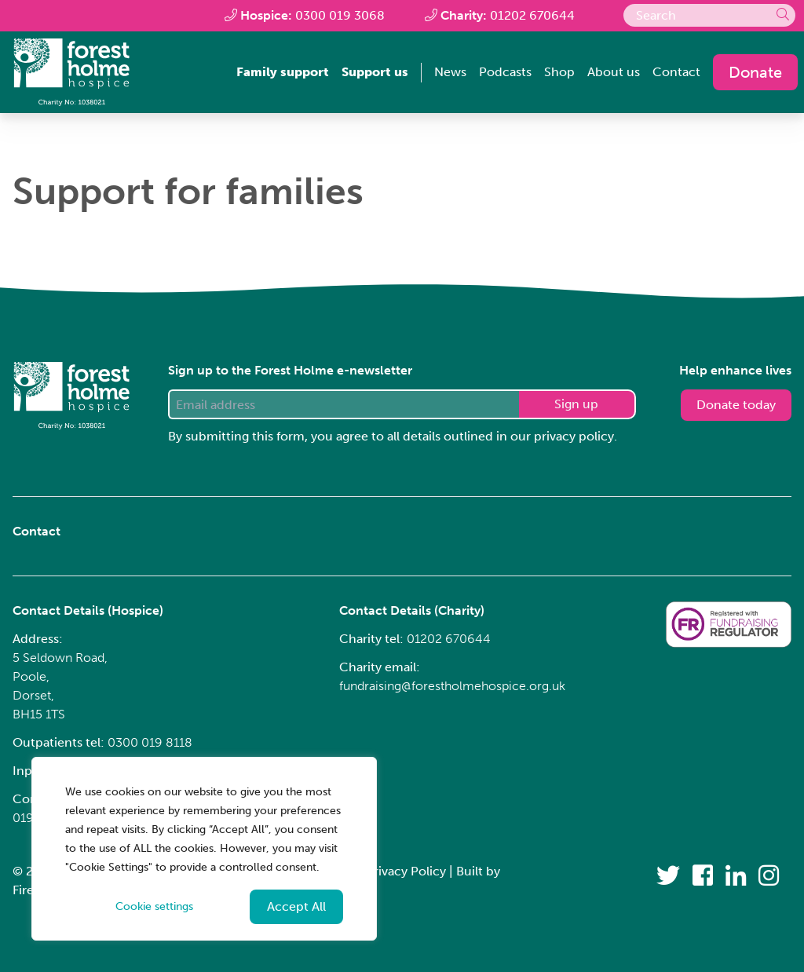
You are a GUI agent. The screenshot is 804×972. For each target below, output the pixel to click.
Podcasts (505, 71)
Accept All (296, 906)
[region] (204, 849)
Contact (676, 71)
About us (613, 71)
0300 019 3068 (340, 15)
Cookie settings (154, 906)
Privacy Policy (406, 871)
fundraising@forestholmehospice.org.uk (452, 685)
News (450, 71)
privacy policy (574, 436)
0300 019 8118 (150, 742)
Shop (559, 71)
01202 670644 (532, 15)
